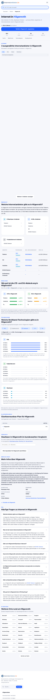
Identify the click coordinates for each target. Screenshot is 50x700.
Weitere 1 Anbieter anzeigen (25, 157)
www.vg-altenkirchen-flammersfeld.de (36, 458)
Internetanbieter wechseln (9, 656)
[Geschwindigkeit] (25, 55)
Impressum (5, 692)
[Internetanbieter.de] (10, 2)
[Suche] (10, 647)
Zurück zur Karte (25, 616)
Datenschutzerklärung (8, 689)
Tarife (4, 38)
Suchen (19, 647)
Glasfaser (19, 52)
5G (8, 248)
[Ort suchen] (18, 405)
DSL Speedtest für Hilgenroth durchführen (14, 411)
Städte (11, 11)
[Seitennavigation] (25, 38)
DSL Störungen (6, 666)
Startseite (5, 11)
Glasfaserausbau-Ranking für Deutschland (20, 401)
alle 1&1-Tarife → (25, 136)
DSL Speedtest (6, 674)
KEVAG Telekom (39, 507)
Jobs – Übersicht (7, 676)
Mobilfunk (10, 38)
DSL (8, 52)
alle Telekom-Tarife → (25, 67)
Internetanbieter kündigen (9, 658)
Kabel (12, 52)
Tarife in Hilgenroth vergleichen (25, 29)
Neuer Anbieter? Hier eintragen (10, 679)
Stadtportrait (28, 38)
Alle (3, 52)
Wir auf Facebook (7, 686)
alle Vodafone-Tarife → (25, 104)
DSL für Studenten (7, 663)
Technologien (19, 38)
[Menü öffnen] (47, 2)
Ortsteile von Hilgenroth (9, 463)
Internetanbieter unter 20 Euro (10, 661)
